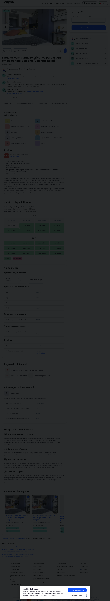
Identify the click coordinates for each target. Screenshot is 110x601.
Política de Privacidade (50, 595)
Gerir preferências (77, 595)
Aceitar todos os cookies (77, 590)
